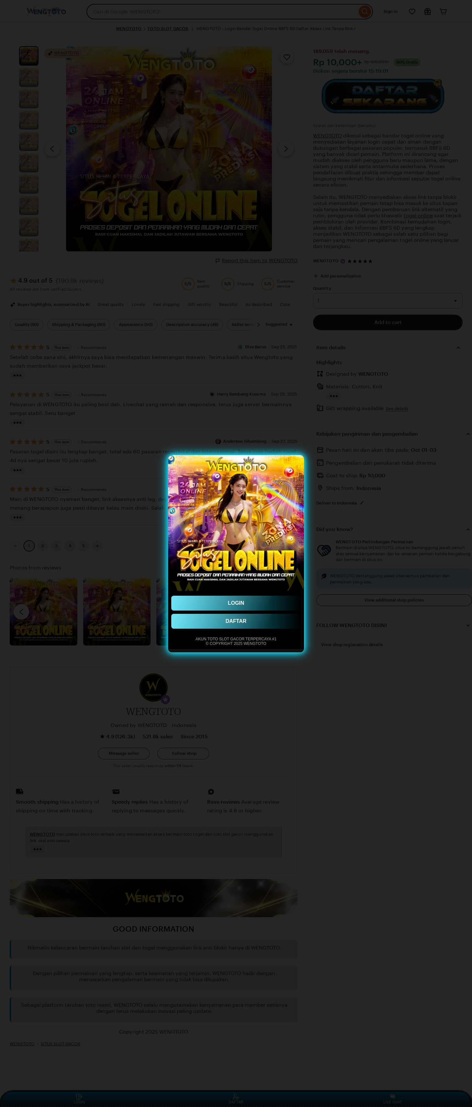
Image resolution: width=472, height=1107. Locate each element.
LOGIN (236, 603)
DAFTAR (236, 621)
